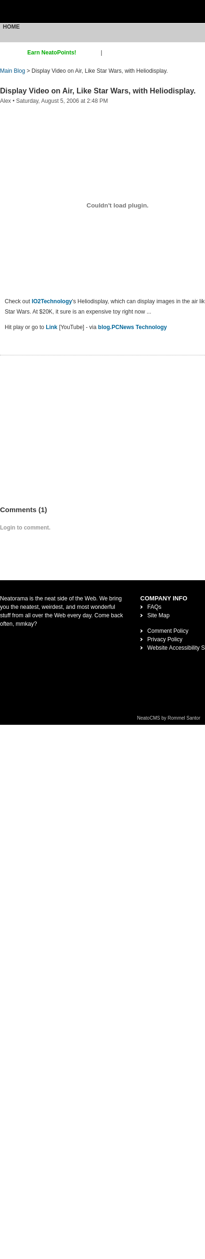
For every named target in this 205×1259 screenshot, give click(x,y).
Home (11, 26)
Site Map (158, 615)
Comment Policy (167, 631)
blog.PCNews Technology (132, 327)
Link (51, 327)
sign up (90, 52)
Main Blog (12, 71)
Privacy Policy (164, 639)
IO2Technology (52, 301)
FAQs (154, 607)
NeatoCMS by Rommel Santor (169, 718)
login (110, 52)
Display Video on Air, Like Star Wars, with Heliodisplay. (98, 91)
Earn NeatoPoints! (51, 52)
